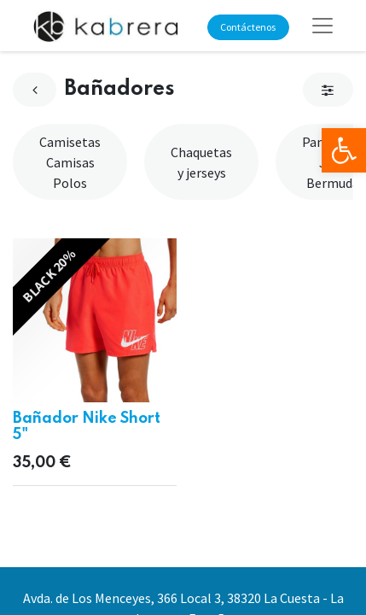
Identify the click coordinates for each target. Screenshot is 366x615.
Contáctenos (248, 26)
